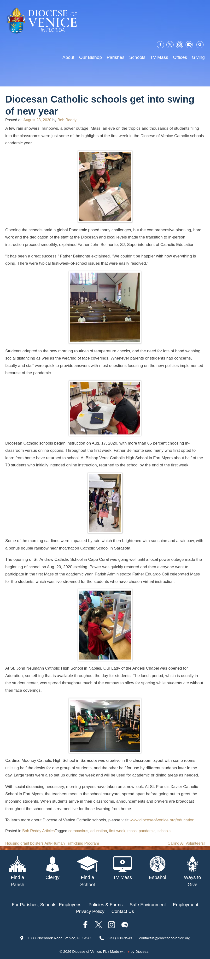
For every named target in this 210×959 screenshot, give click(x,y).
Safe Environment (148, 904)
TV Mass (159, 57)
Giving (198, 57)
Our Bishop (90, 57)
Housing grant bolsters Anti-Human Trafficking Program (52, 843)
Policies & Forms (105, 904)
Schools (137, 57)
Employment (185, 904)
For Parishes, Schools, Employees (46, 904)
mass (132, 831)
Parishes (115, 57)
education (98, 831)
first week (117, 831)
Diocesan (143, 951)
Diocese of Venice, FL (89, 951)
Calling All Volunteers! (186, 843)
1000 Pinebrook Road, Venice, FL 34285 (60, 938)
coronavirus (78, 831)
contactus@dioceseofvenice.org (164, 938)
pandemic (147, 831)
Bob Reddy (67, 120)
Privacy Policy (90, 911)
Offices (180, 57)
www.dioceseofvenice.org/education (162, 820)
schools (164, 831)
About (68, 57)
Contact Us (122, 911)
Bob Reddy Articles (38, 831)
